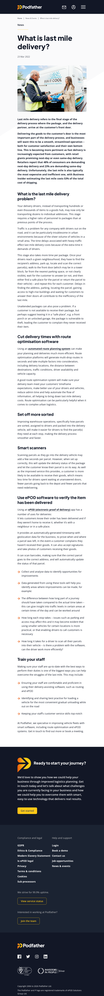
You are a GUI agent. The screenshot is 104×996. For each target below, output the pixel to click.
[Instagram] (37, 956)
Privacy (21, 866)
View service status (32, 901)
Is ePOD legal (25, 861)
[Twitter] (28, 956)
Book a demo (60, 850)
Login (55, 845)
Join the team (28, 921)
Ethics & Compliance (29, 850)
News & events (61, 866)
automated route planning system (49, 348)
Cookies (22, 876)
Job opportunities (62, 861)
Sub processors (26, 881)
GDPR (20, 845)
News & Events (31, 18)
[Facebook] (19, 956)
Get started (27, 810)
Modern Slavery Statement (33, 855)
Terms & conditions (29, 871)
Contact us (58, 855)
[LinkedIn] (45, 956)
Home (19, 18)
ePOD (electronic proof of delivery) (49, 509)
